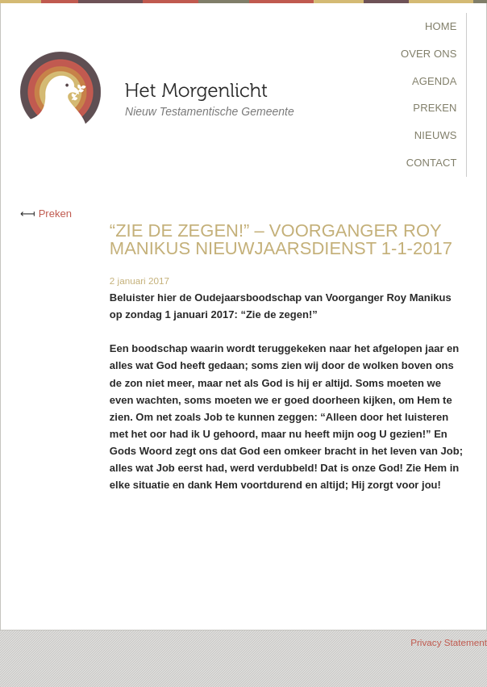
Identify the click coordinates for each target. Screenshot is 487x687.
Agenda (434, 81)
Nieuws (435, 135)
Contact (431, 163)
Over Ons (429, 54)
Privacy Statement (448, 642)
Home (441, 26)
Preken (434, 108)
